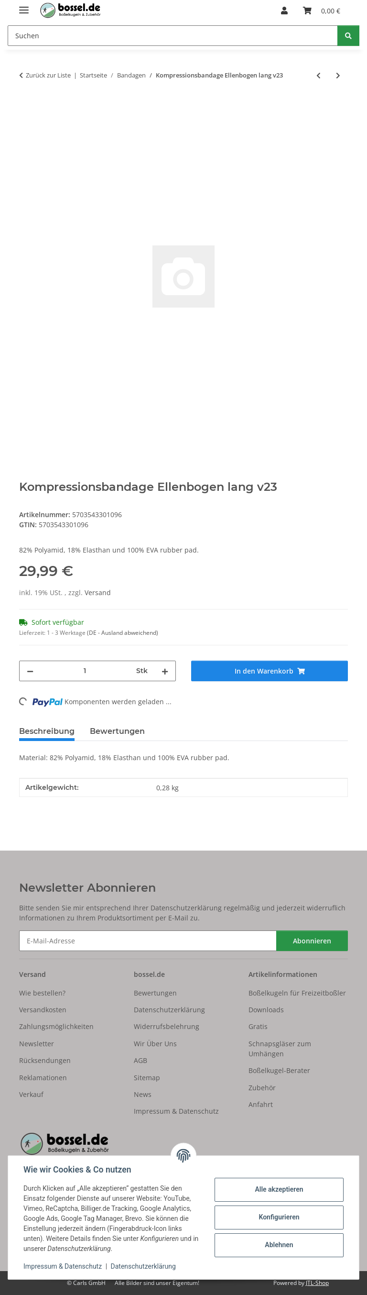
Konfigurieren (279, 1217)
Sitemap (147, 1077)
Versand (98, 592)
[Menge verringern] (30, 671)
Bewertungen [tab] (117, 731)
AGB (140, 1060)
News (142, 1094)
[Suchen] (348, 35)
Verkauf (31, 1094)
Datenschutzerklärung (143, 1266)
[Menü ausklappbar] (24, 6)
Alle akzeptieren (279, 1189)
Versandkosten (42, 1009)
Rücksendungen (45, 1060)
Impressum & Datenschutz (62, 1266)
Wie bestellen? (42, 992)
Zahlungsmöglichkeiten (56, 1026)
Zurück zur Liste (48, 75)
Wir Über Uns (155, 1043)
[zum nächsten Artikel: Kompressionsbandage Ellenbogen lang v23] (338, 75)
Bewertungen (155, 992)
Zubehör (262, 1087)
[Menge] (85, 671)
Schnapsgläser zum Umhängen (279, 1048)
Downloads (266, 1009)
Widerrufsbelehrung (166, 1026)
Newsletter (36, 1043)
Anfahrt (260, 1104)
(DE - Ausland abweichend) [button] (122, 633)
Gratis (258, 1026)
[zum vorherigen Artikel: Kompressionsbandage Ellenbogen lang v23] (318, 75)
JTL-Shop (317, 1283)
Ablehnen (279, 1245)
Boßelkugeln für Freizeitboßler (297, 992)
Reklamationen (43, 1077)
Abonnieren (312, 940)
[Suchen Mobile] (173, 35)
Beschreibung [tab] (47, 731)
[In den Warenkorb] (26, 106)
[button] (284, 10)
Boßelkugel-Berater (279, 1070)
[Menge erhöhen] (164, 671)
